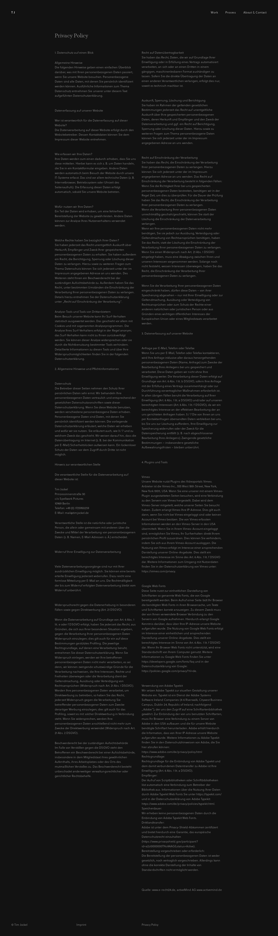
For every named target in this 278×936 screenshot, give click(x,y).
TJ (13, 12)
